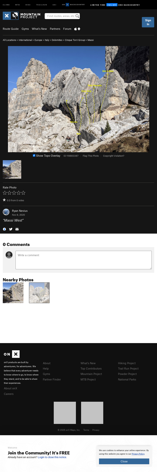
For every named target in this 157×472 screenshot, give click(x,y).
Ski (55, 4)
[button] (4, 229)
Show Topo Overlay (46, 155)
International (25, 39)
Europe (38, 39)
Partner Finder (52, 379)
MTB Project (88, 379)
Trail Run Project (128, 368)
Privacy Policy (138, 454)
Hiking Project (127, 363)
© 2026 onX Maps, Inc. (69, 430)
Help (46, 368)
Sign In (148, 22)
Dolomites (57, 39)
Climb (6, 4)
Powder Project (127, 373)
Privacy (95, 430)
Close (124, 461)
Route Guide (11, 28)
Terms (86, 430)
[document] (124, 456)
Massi (91, 39)
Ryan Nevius (20, 210)
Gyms (25, 28)
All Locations (9, 39)
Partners (55, 28)
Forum (67, 28)
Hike (28, 4)
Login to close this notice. (52, 457)
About (46, 363)
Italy (47, 39)
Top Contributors (91, 368)
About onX (10, 388)
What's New (39, 28)
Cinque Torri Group (75, 39)
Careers (8, 393)
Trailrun (41, 4)
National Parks (127, 379)
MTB (17, 4)
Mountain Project (91, 373)
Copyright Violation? (113, 155)
